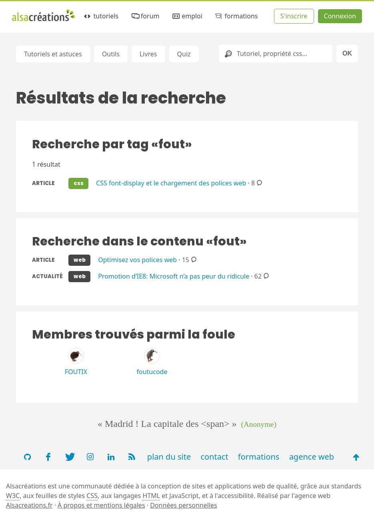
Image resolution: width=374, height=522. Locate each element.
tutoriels (100, 16)
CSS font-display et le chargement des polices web (171, 182)
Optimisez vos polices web (137, 259)
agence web (311, 456)
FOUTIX (76, 371)
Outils (111, 54)
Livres (148, 54)
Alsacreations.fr (29, 505)
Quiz (184, 54)
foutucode (152, 371)
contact (214, 456)
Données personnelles (183, 505)
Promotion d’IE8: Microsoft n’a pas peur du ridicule (173, 275)
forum (144, 16)
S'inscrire (294, 16)
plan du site (169, 456)
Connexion (340, 16)
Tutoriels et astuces (53, 54)
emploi (186, 16)
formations (236, 16)
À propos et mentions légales (101, 505)
